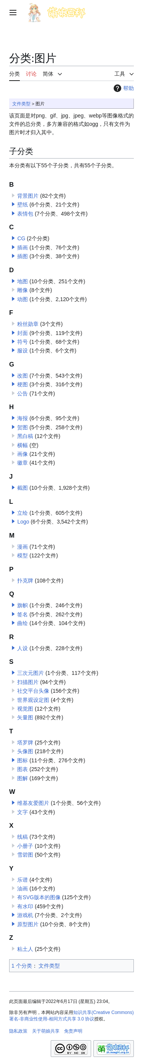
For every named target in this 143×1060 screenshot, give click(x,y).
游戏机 (25, 915)
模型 (22, 555)
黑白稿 (25, 436)
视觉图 (25, 709)
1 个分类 (21, 966)
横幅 (22, 445)
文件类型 (21, 103)
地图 (22, 281)
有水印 (25, 906)
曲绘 (22, 623)
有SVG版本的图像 (39, 897)
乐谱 (22, 880)
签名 (22, 614)
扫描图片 (28, 682)
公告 (22, 393)
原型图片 (28, 924)
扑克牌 (25, 581)
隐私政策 (18, 1031)
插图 (22, 256)
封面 (22, 333)
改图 (22, 376)
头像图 (25, 751)
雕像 (22, 290)
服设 (22, 351)
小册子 (25, 846)
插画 (22, 247)
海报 (22, 418)
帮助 (123, 88)
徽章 (22, 463)
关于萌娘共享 (45, 1031)
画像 (22, 454)
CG (21, 238)
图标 (22, 760)
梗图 (22, 384)
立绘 (22, 513)
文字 (22, 812)
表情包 (25, 214)
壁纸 (22, 205)
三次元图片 (30, 673)
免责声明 (73, 1031)
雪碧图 (25, 855)
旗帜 (22, 605)
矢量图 (25, 717)
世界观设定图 (33, 700)
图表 (22, 769)
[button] (13, 204)
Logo (23, 522)
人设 (22, 648)
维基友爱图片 (33, 803)
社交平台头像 (33, 691)
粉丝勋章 (28, 324)
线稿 (22, 837)
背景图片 (28, 196)
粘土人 (25, 949)
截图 (22, 488)
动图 (22, 299)
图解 (22, 778)
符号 (22, 342)
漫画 (22, 547)
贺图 (22, 427)
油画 (22, 888)
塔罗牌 (25, 742)
